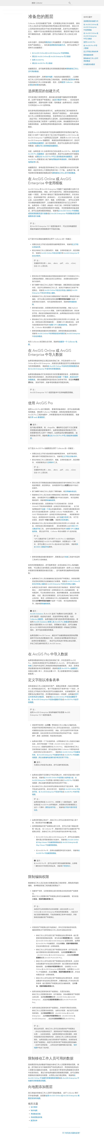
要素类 (64, 159)
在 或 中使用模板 (91, 27)
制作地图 (49, 77)
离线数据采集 (36, 1114)
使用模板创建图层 (37, 143)
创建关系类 (64, 517)
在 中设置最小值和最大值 (58, 778)
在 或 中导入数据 (91, 36)
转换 (66, 557)
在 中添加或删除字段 (47, 699)
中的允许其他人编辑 (57, 290)
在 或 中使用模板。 (51, 53)
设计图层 (57, 100)
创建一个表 (46, 509)
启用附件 (50, 462)
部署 (37, 85)
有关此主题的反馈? (72, 1133)
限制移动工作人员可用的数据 (64, 173)
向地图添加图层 (89, 64)
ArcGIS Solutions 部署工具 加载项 (51, 622)
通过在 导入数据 (42, 63)
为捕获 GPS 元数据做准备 (58, 325)
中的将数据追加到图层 (51, 333)
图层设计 (49, 42)
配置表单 (72, 79)
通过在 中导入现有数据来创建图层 (54, 157)
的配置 (36, 619)
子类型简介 (66, 866)
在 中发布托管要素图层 (62, 366)
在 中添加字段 (50, 792)
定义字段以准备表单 (69, 456)
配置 (67, 82)
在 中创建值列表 (49, 755)
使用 (38, 60)
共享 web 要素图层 (37, 417)
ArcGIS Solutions (36, 614)
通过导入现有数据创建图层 (47, 146)
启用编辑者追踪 (70, 491)
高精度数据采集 (36, 1117)
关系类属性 (64, 520)
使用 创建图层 (67, 668)
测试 (31, 85)
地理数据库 (55, 159)
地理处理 (31, 162)
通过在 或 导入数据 (51, 56)
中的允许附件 (51, 253)
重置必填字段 (50, 807)
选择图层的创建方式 (57, 45)
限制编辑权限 (50, 500)
